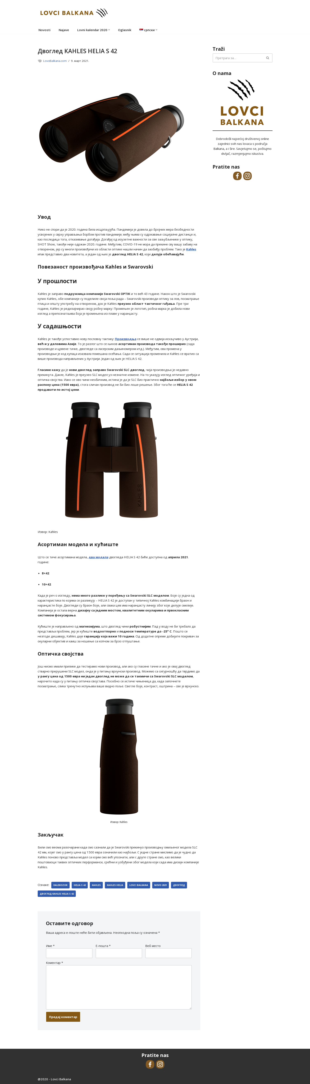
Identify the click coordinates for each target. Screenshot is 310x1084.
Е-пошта (103, 946)
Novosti (44, 30)
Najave (64, 30)
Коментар (54, 963)
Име (50, 946)
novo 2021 (160, 885)
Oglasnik (124, 30)
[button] (109, 30)
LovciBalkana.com (55, 61)
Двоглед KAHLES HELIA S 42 (57, 893)
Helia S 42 (80, 885)
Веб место (153, 946)
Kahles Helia (115, 885)
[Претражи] (238, 57)
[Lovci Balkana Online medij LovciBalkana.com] (74, 13)
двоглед (179, 885)
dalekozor (60, 885)
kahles (96, 885)
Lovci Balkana (138, 885)
